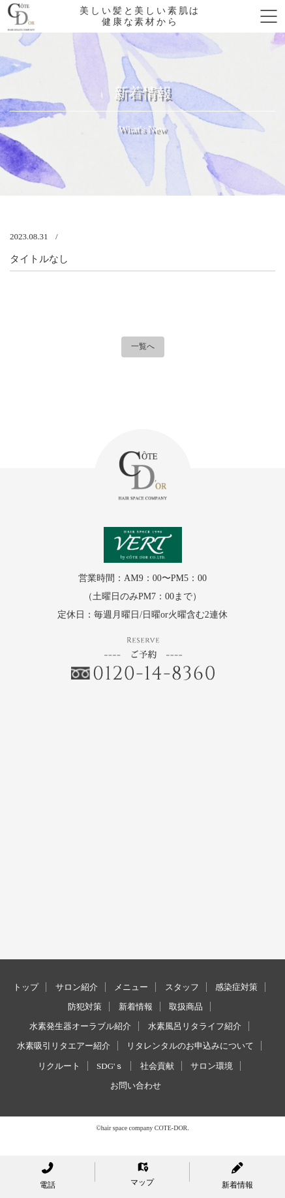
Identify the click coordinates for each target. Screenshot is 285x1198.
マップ (142, 1174)
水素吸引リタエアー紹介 (63, 1046)
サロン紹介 (76, 987)
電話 (47, 1176)
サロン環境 (211, 1066)
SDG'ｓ (110, 1066)
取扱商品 (186, 1006)
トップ (25, 987)
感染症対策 (236, 987)
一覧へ (143, 346)
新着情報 (136, 1006)
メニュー (131, 987)
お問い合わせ (135, 1085)
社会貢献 (157, 1066)
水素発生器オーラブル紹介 (80, 1026)
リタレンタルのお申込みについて (190, 1046)
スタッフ (182, 987)
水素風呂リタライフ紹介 (194, 1026)
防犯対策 (85, 1006)
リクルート (59, 1066)
